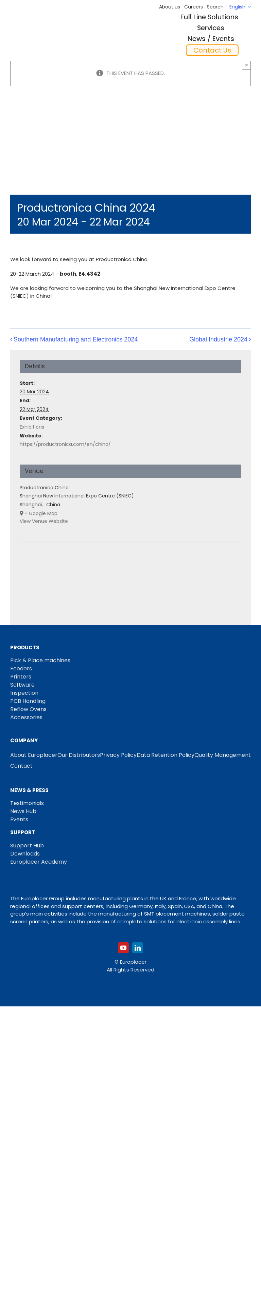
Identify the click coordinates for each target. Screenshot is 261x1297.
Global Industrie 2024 (218, 339)
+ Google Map (40, 513)
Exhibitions (32, 427)
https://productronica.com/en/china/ (65, 444)
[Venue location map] (130, 562)
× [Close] (246, 65)
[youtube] (123, 947)
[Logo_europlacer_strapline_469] (45, 29)
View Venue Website (44, 521)
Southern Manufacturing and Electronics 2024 (76, 339)
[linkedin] (137, 947)
